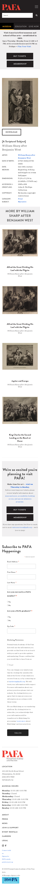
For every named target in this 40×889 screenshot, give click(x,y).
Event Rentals (10, 832)
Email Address (13, 562)
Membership (20, 517)
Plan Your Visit (24, 46)
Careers (6, 836)
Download (11, 132)
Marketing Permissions (15, 640)
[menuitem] (7, 26)
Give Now (34, 26)
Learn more (21, 721)
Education (21, 26)
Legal (5, 840)
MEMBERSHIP (20, 64)
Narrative (22, 202)
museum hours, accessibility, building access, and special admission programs (20, 499)
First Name (12, 572)
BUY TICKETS (20, 56)
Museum (6, 26)
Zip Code (11, 626)
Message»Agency (10, 875)
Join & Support (10, 827)
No (10, 605)
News (5, 823)
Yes (10, 602)
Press (5, 819)
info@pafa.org (7, 780)
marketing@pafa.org (17, 681)
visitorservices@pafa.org (22, 527)
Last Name (11, 583)
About (5, 815)
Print (20, 199)
